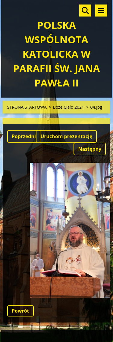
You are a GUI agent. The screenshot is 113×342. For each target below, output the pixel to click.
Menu (101, 11)
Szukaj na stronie (85, 11)
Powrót (20, 310)
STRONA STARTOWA (27, 107)
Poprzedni (24, 136)
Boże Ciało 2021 (68, 107)
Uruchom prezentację (66, 136)
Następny (89, 149)
